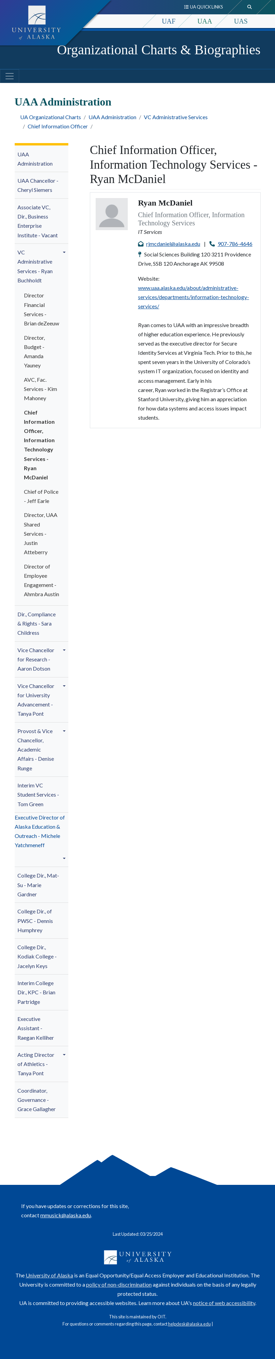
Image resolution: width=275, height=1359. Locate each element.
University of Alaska (49, 1275)
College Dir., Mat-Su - (38, 884)
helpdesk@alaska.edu (189, 1324)
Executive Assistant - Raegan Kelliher (35, 1027)
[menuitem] (42, 158)
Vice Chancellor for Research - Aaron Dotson (35, 659)
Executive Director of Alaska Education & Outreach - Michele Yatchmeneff (40, 831)
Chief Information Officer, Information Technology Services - (39, 444)
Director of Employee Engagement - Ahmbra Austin (41, 580)
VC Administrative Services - (35, 266)
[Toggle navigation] (9, 76)
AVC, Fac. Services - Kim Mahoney (40, 388)
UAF (169, 21)
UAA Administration (112, 117)
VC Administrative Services (176, 117)
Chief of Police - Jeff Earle (41, 496)
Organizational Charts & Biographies (159, 49)
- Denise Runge (35, 749)
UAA (204, 21)
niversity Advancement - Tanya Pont (35, 700)
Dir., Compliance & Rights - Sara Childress (36, 623)
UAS (241, 21)
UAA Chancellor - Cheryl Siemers (37, 185)
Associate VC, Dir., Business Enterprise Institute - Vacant (37, 221)
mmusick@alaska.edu (65, 1215)
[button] (65, 252)
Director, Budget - (34, 351)
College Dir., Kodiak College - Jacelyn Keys (37, 956)
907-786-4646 (235, 243)
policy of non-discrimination (119, 1284)
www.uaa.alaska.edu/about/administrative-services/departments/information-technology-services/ (193, 296)
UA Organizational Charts (50, 117)
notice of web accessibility (224, 1303)
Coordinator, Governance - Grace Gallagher (36, 1099)
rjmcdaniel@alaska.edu (173, 243)
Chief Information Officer (58, 126)
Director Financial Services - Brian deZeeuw (41, 309)
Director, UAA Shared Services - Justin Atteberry (40, 533)
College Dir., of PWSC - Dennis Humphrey (35, 920)
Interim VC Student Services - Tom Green (38, 794)
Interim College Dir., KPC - (36, 992)
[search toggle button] (249, 7)
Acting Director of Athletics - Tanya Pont (35, 1063)
